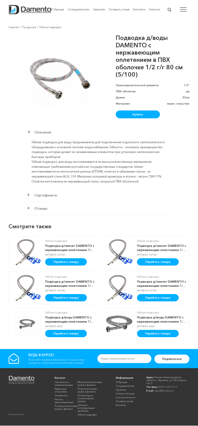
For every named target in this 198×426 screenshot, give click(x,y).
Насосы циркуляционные (64, 401)
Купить (138, 114)
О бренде (121, 382)
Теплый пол (61, 395)
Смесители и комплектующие (64, 384)
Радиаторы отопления (61, 390)
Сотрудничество (125, 386)
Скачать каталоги (125, 397)
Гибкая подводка (55, 241)
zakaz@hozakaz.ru (164, 391)
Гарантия (121, 390)
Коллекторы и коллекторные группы (85, 398)
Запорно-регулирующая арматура (86, 408)
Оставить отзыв (124, 401)
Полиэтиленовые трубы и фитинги (87, 390)
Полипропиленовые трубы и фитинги (65, 408)
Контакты (121, 405)
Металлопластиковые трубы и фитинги (87, 384)
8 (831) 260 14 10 (168, 387)
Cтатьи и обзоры (125, 393)
